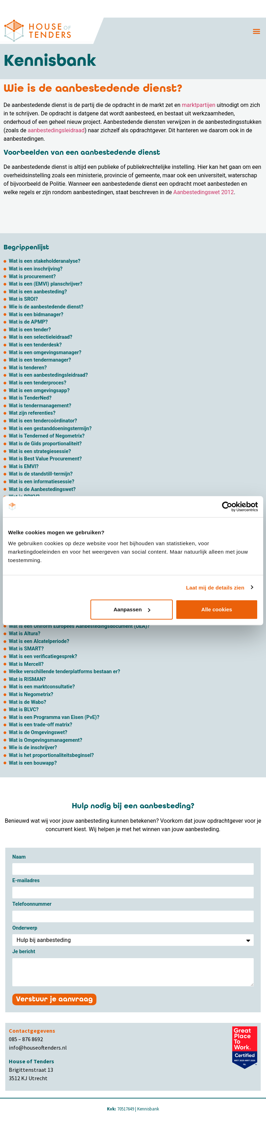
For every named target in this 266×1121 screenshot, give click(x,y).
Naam (19, 857)
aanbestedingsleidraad (55, 130)
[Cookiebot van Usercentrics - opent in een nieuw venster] (227, 506)
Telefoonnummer (31, 904)
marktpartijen (198, 105)
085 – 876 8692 (26, 1039)
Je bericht (23, 952)
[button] (256, 31)
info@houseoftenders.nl (38, 1047)
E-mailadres (26, 881)
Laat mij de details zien (215, 587)
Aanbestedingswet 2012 (203, 192)
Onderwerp (24, 928)
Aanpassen (132, 609)
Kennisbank (148, 1109)
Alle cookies (216, 609)
